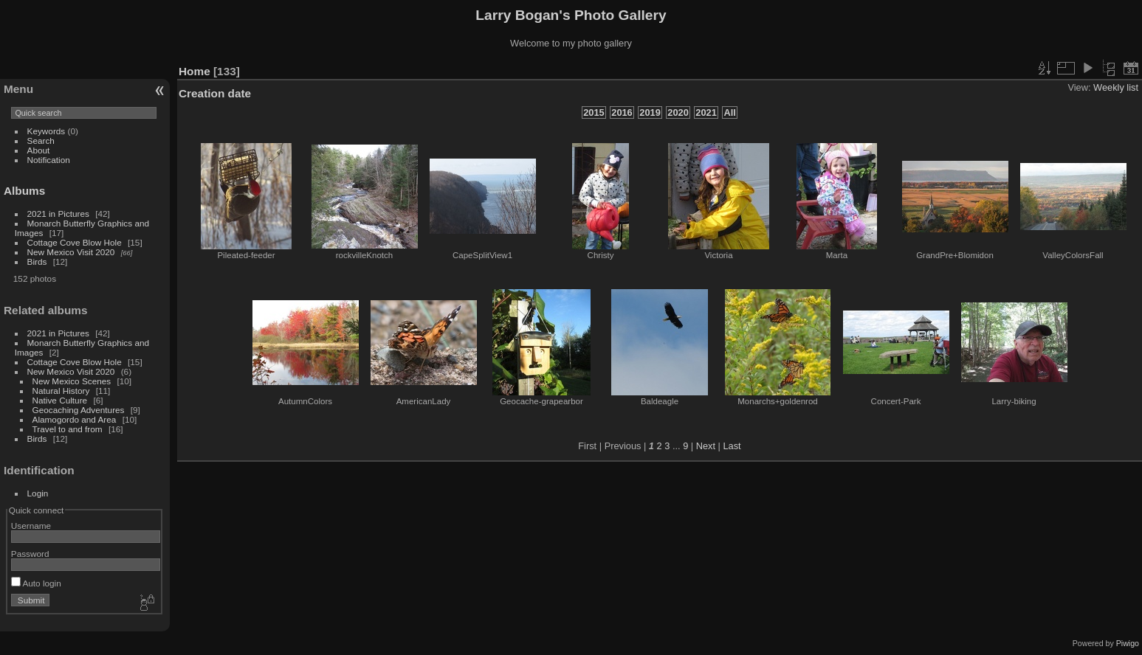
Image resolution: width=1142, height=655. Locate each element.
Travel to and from (67, 429)
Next (705, 445)
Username (31, 525)
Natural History (61, 390)
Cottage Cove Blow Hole (74, 242)
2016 (621, 112)
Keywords (46, 131)
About (38, 150)
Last (731, 445)
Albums (24, 190)
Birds (37, 261)
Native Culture (60, 400)
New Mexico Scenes (71, 381)
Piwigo (1127, 643)
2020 (677, 112)
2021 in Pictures (58, 213)
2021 (705, 112)
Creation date (215, 93)
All (729, 112)
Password (30, 553)
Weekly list (1115, 87)
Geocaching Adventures (78, 410)
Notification (48, 159)
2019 (649, 112)
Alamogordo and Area (74, 419)
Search (41, 140)
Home (194, 71)
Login (38, 493)
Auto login (36, 583)
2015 (593, 112)
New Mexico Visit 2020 (71, 252)
